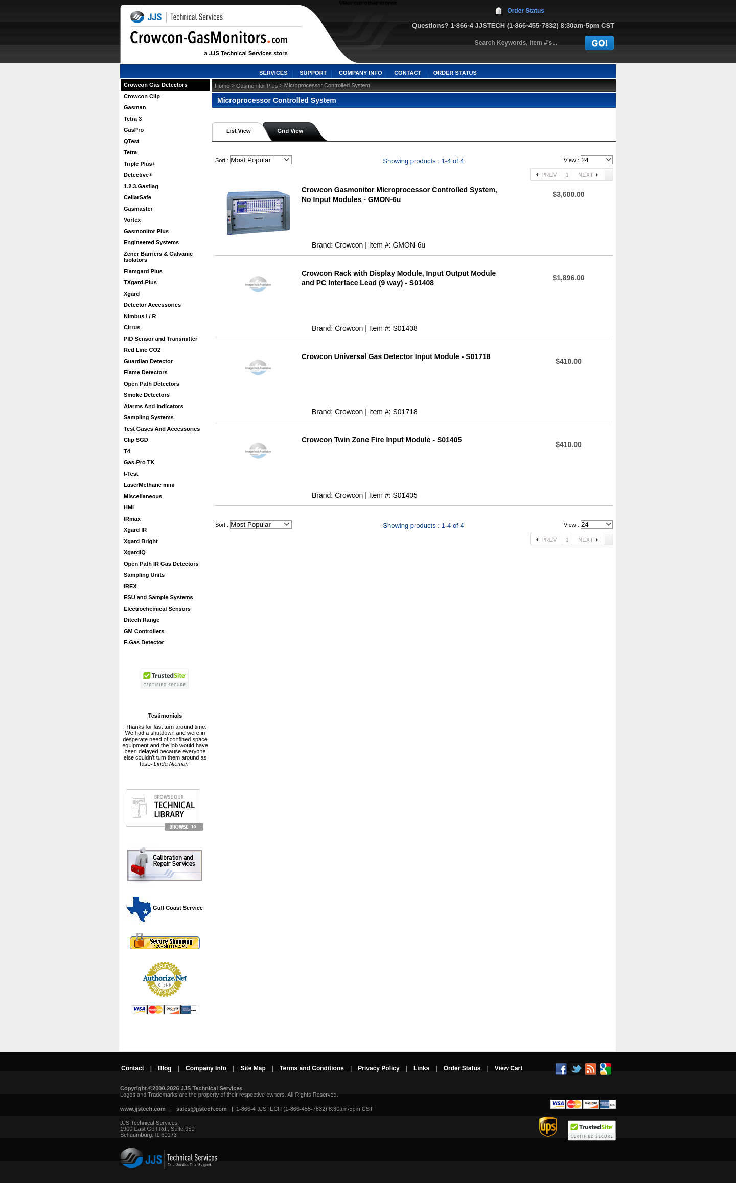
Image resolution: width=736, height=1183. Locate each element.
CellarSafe (137, 197)
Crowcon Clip (142, 96)
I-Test (131, 474)
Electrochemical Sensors (157, 609)
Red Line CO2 (142, 350)
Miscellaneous (143, 496)
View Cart (508, 1068)
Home (222, 86)
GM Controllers (144, 631)
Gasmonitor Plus (146, 231)
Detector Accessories (152, 305)
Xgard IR (135, 530)
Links (421, 1068)
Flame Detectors (146, 372)
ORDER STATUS (455, 73)
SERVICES (273, 73)
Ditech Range (141, 620)
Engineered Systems (151, 242)
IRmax (132, 519)
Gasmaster (138, 209)
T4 (127, 451)
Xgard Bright (141, 541)
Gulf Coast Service (165, 908)
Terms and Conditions (312, 1068)
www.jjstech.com (143, 1109)
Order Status (525, 10)
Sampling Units (144, 575)
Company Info (206, 1068)
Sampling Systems (149, 417)
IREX (130, 586)
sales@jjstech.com (201, 1109)
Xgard (132, 294)
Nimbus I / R (140, 316)
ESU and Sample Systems (158, 597)
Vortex (132, 220)
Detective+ (138, 175)
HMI (129, 507)
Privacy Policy (378, 1068)
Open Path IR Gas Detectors (161, 564)
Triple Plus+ (139, 164)
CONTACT (407, 73)
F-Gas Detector (144, 642)
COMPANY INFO (360, 73)
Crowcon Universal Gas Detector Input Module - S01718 (396, 356)
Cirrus (132, 327)
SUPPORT (313, 73)
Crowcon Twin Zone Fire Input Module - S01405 (382, 440)
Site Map (252, 1068)
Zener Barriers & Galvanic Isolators (158, 257)
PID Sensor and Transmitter (160, 339)
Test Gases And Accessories (162, 429)
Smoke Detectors (147, 395)
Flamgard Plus (143, 271)
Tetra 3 (133, 119)
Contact (132, 1068)
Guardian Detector (148, 361)
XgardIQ (135, 552)
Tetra (130, 152)
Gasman (135, 107)
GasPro (134, 130)
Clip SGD (136, 440)
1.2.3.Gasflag (141, 186)
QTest (131, 141)
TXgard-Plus (140, 282)
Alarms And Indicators (153, 406)
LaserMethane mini (149, 485)
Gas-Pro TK (139, 462)
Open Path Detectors (151, 384)
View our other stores (368, 3)
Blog (165, 1068)
